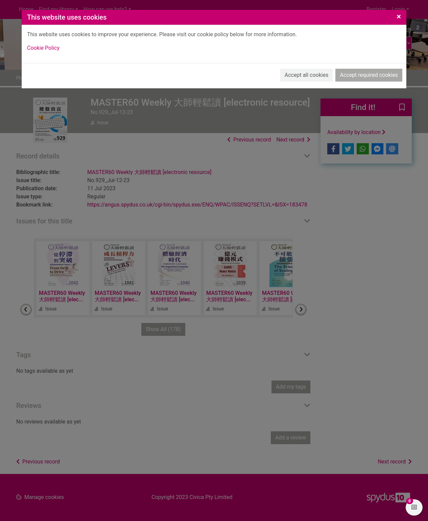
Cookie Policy (43, 48)
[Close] (398, 16)
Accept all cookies (307, 75)
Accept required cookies (369, 75)
